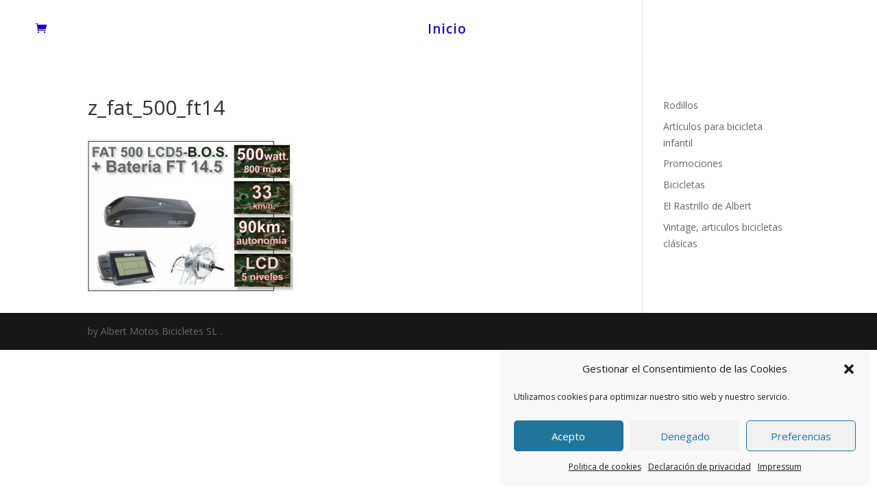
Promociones (693, 163)
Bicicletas (684, 184)
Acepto (568, 436)
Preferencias (801, 436)
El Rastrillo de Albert (707, 205)
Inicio (447, 31)
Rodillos (680, 105)
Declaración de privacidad (699, 466)
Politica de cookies (605, 466)
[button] (849, 369)
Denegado (685, 436)
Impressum (780, 466)
